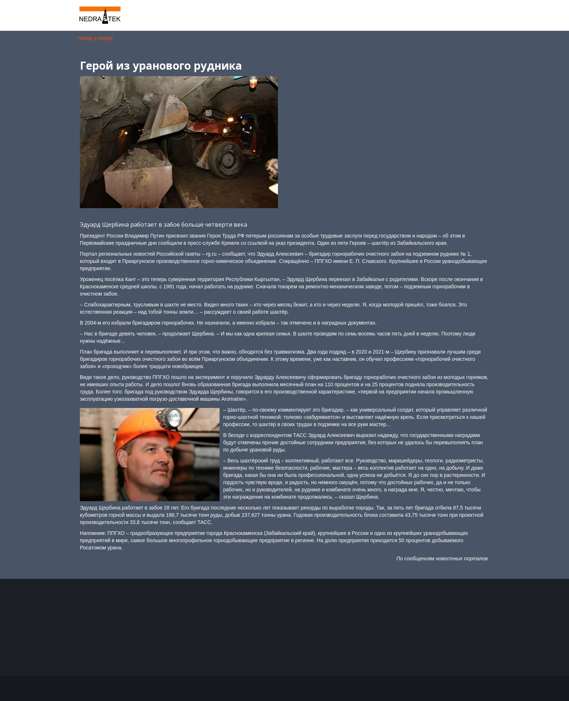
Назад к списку (95, 38)
